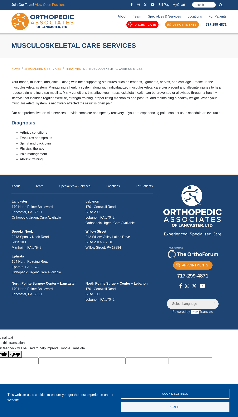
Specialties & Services (164, 16)
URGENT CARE (142, 24)
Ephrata (18, 256)
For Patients (218, 16)
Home (15, 68)
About (122, 16)
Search (220, 5)
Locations (195, 16)
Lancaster (20, 202)
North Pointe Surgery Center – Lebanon (117, 283)
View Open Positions (50, 4)
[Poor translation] (15, 354)
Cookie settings (175, 393)
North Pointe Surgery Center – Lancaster (44, 283)
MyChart (179, 4)
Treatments (75, 68)
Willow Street (96, 232)
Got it (175, 406)
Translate (202, 311)
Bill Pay (163, 4)
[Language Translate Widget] (193, 304)
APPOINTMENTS (181, 24)
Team (137, 16)
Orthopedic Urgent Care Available (36, 217)
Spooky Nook (22, 232)
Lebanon (92, 202)
